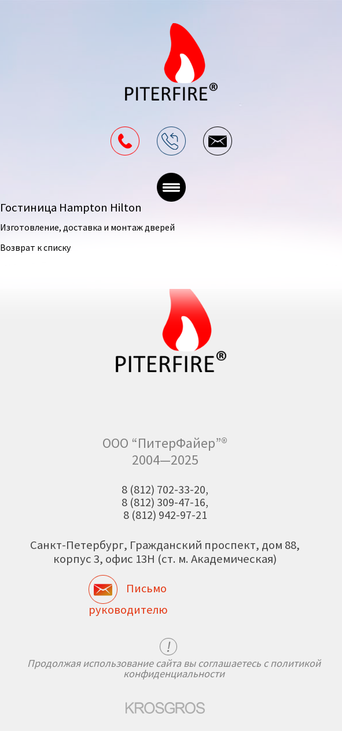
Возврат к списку (35, 247)
